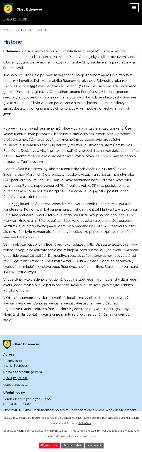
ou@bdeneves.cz (15, 384)
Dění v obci (23, 29)
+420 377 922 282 (15, 378)
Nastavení (94, 445)
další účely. (84, 423)
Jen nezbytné (72, 445)
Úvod (7, 29)
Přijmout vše (49, 445)
